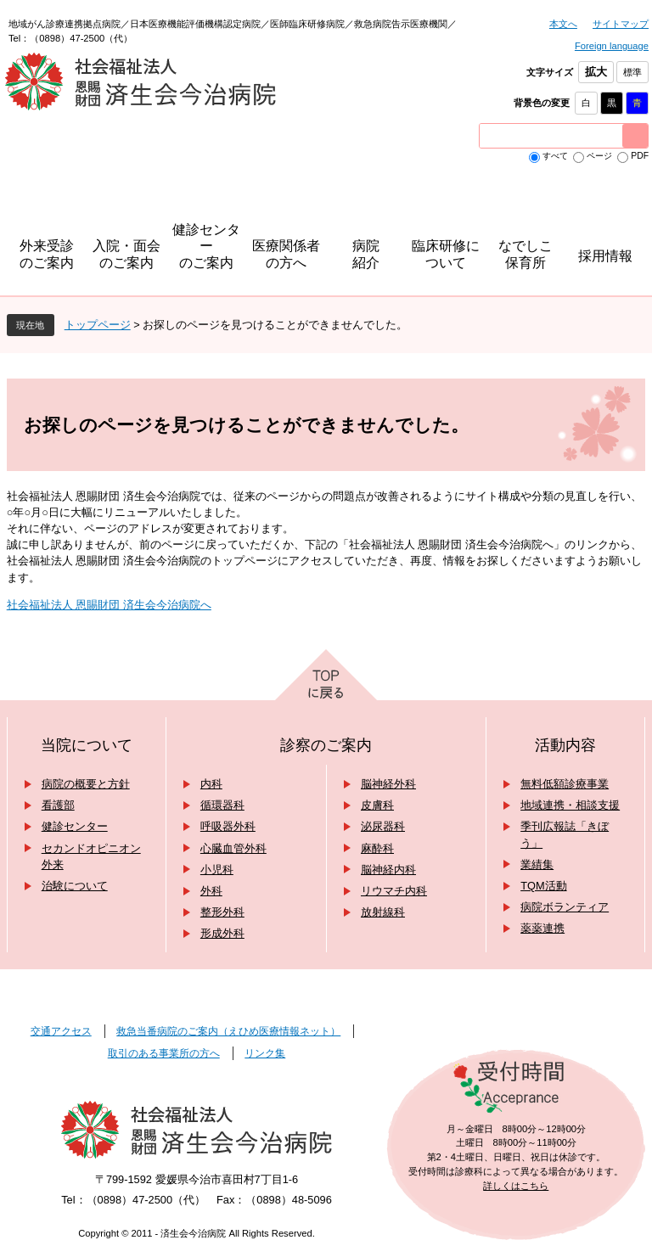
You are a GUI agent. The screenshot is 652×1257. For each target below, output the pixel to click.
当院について (86, 745)
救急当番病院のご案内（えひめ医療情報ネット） (228, 1031)
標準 (632, 72)
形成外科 (222, 933)
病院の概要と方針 (86, 783)
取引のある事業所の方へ (164, 1053)
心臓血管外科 (233, 848)
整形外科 (222, 912)
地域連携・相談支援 (570, 805)
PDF (640, 155)
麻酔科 (377, 848)
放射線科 (383, 912)
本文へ (563, 24)
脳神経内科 (388, 869)
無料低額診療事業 (564, 783)
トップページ (98, 324)
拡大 (596, 71)
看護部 (58, 805)
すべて (555, 155)
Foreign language (612, 46)
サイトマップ (621, 24)
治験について (75, 885)
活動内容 (565, 745)
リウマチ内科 (394, 890)
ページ (599, 155)
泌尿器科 (383, 826)
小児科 (216, 869)
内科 (211, 783)
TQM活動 (543, 885)
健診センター (75, 826)
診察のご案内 (326, 745)
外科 (211, 890)
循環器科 (222, 805)
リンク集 (264, 1053)
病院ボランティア (564, 907)
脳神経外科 (388, 783)
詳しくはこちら (515, 1186)
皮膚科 (377, 805)
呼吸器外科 (228, 826)
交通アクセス (61, 1031)
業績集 (537, 864)
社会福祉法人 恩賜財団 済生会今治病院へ (109, 604)
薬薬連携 (542, 928)
